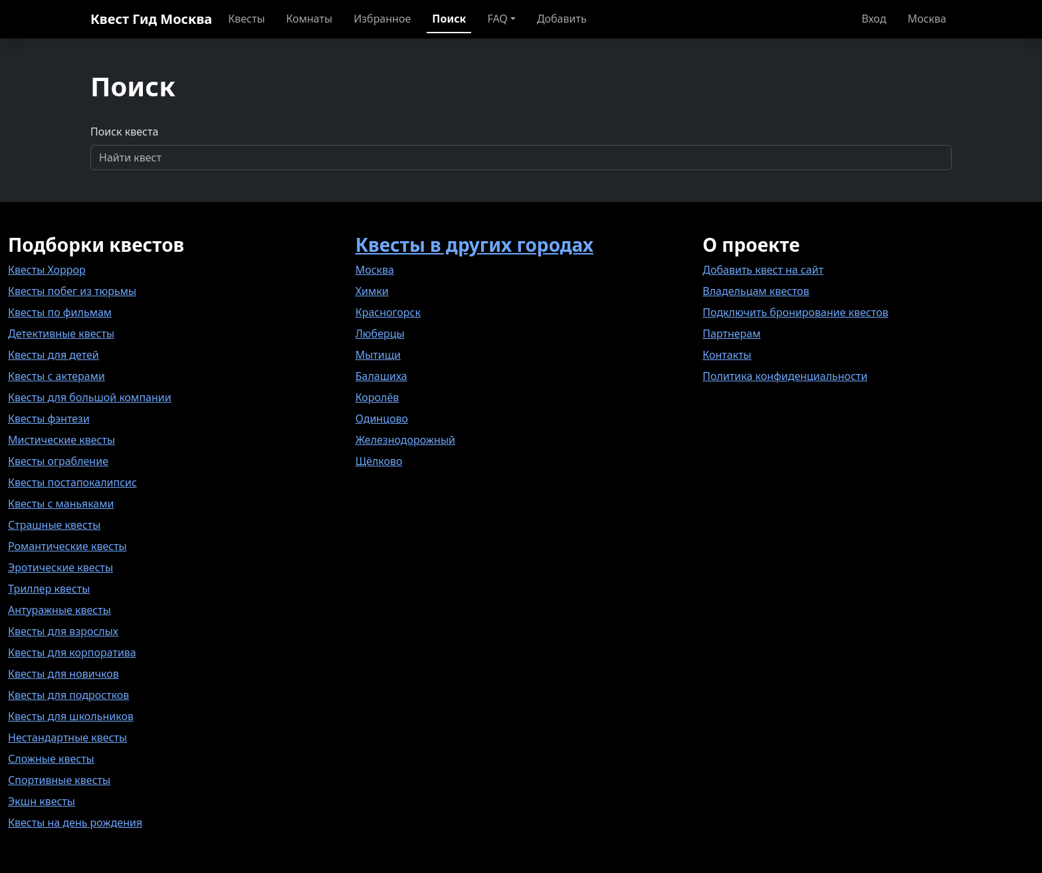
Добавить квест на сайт (762, 269)
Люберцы (380, 333)
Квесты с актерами (56, 376)
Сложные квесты (51, 758)
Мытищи (378, 354)
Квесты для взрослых (63, 631)
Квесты (246, 18)
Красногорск (388, 312)
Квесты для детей (53, 354)
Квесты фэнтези (49, 418)
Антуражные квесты (59, 610)
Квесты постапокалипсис (72, 482)
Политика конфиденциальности (784, 376)
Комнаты (309, 18)
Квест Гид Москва (151, 19)
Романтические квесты (67, 546)
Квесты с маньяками (61, 503)
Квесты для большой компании (89, 397)
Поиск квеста (124, 131)
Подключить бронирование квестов (795, 312)
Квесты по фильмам (60, 312)
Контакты (726, 354)
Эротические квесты (60, 567)
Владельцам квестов (755, 291)
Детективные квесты (61, 333)
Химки (372, 291)
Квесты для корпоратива (72, 652)
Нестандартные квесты (67, 737)
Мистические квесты (61, 440)
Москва (927, 18)
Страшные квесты (54, 525)
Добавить (562, 18)
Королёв (377, 397)
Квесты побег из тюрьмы (72, 291)
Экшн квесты (41, 801)
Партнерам (731, 333)
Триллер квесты (49, 588)
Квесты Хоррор (47, 269)
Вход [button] (874, 18)
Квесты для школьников (71, 716)
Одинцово (382, 418)
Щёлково (379, 461)
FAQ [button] (497, 18)
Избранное (382, 18)
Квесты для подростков (68, 695)
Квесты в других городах (474, 244)
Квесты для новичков (63, 673)
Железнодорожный (405, 440)
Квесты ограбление (58, 461)
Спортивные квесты (59, 780)
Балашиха (381, 376)
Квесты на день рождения (75, 822)
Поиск (449, 18)
